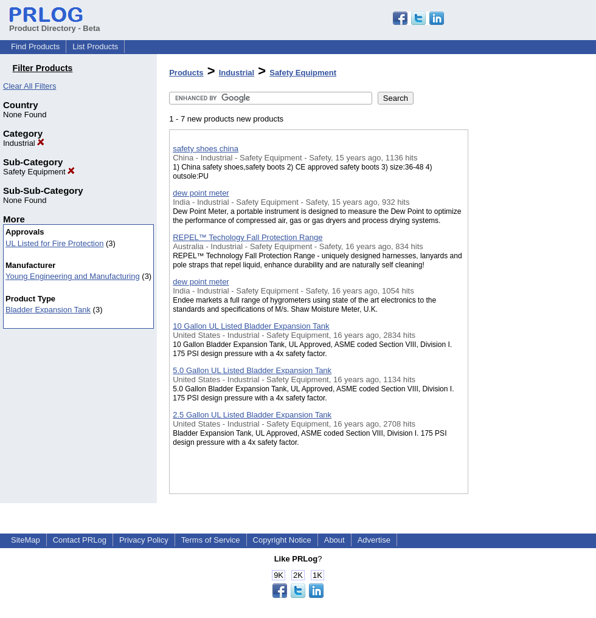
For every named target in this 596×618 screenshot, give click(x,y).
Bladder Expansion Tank (48, 309)
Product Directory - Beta (54, 24)
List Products (95, 46)
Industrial (23, 143)
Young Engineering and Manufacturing (72, 276)
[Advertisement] (529, 315)
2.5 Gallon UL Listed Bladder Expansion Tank (252, 414)
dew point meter (201, 192)
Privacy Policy (143, 539)
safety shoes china (205, 148)
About (334, 539)
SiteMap (25, 539)
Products (186, 72)
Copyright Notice (282, 539)
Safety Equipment (39, 171)
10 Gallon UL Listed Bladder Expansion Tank (251, 326)
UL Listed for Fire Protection (54, 243)
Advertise (374, 539)
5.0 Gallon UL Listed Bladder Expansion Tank (252, 370)
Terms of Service (210, 539)
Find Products (35, 46)
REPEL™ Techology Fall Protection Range (247, 237)
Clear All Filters (29, 86)
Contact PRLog (79, 539)
